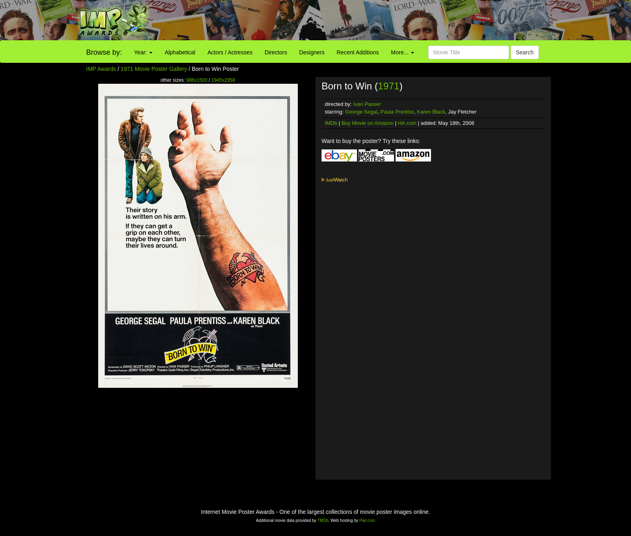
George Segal (361, 112)
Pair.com (367, 520)
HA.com (407, 123)
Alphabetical (180, 52)
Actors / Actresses (229, 52)
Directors (275, 52)
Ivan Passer (367, 104)
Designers (311, 52)
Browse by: (104, 52)
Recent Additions (358, 52)
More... (402, 52)
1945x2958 (223, 80)
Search (525, 52)
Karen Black (431, 112)
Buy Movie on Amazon (368, 123)
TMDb (323, 520)
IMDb (331, 123)
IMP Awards (101, 69)
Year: (143, 52)
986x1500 (196, 80)
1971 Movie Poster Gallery (154, 69)
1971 (388, 86)
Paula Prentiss (397, 112)
